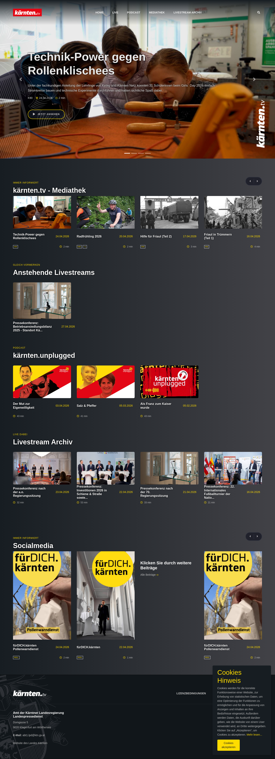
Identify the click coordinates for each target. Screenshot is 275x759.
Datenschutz (250, 693)
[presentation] (252, 181)
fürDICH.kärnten (88, 647)
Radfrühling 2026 (89, 236)
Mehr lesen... (140, 733)
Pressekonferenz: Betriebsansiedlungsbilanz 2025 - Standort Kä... (32, 326)
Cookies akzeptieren (164, 741)
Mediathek (157, 12)
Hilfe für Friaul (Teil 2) (156, 236)
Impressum (223, 693)
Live (115, 12)
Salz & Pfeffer (87, 405)
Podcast (133, 12)
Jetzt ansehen (48, 114)
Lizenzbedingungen (191, 693)
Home (99, 12)
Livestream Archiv (188, 12)
